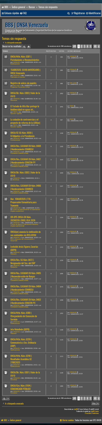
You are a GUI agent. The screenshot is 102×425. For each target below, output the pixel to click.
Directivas (13, 100)
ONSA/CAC (17, 208)
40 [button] (95, 46)
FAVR (15, 112)
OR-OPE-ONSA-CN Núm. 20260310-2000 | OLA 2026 (22, 218)
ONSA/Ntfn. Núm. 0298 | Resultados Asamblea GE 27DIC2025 (21, 359)
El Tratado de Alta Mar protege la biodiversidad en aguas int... (24, 108)
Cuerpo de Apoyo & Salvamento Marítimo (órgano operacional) (24, 225)
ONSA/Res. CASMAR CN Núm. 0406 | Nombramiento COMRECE (25, 187)
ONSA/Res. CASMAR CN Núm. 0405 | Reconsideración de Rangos (25, 274)
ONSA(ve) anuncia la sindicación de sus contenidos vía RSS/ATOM (25, 233)
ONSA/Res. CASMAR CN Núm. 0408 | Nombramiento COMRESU (25, 147)
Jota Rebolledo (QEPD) (19, 329)
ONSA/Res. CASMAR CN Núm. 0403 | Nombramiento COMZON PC (25, 301)
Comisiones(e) (15, 140)
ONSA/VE (16, 62)
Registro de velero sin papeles (23, 83)
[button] (74, 46)
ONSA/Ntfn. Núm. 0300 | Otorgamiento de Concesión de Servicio (23, 316)
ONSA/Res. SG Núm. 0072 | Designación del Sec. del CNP (22, 261)
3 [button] (84, 46)
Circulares (13, 393)
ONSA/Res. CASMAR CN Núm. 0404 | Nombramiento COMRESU (25, 288)
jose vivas (16, 85)
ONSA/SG (13, 267)
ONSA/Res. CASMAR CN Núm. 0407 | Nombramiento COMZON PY (25, 161)
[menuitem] (23, 13)
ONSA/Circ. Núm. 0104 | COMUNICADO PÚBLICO (20, 387)
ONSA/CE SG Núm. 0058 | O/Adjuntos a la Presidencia (22, 134)
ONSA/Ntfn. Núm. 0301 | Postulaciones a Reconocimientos (24, 58)
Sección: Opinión (16, 113)
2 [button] (81, 46)
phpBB (76, 409)
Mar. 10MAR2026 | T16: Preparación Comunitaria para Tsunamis (23, 202)
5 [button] (90, 46)
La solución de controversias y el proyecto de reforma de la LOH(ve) (25, 121)
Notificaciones (15, 64)
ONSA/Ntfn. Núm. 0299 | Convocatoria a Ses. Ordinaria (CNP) (23, 343)
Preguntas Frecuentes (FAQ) (20, 87)
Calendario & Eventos (17, 77)
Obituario (13, 254)
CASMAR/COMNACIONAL (19, 153)
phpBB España (95, 411)
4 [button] (87, 46)
